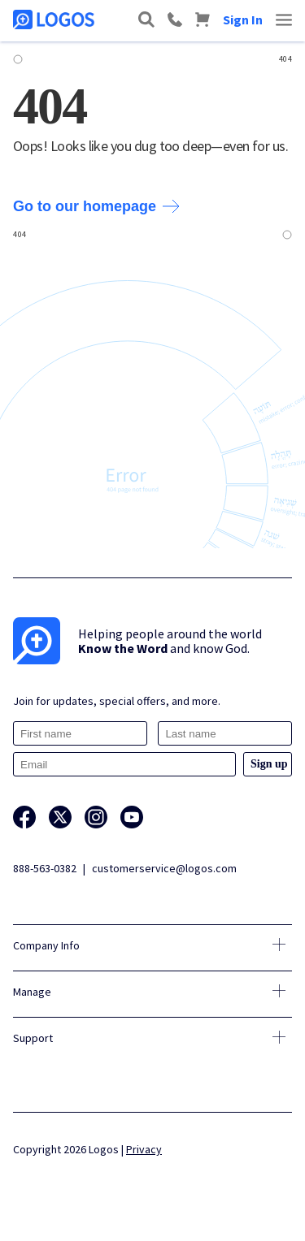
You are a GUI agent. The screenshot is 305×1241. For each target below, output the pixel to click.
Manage (32, 991)
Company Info (46, 945)
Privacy (144, 1149)
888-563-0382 (44, 868)
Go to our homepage (96, 206)
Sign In (243, 19)
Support (33, 1038)
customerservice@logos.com (164, 868)
